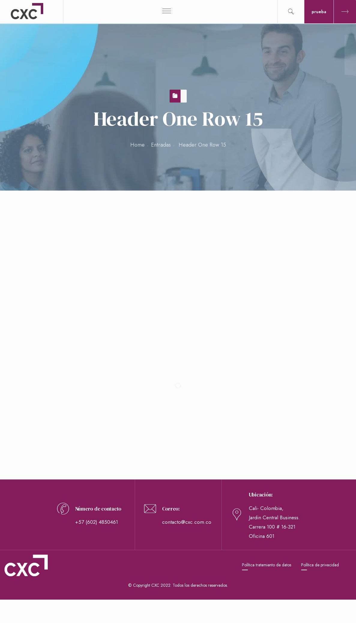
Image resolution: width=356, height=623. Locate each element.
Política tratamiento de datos (266, 565)
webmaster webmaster (51, 252)
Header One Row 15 (53, 212)
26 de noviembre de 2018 (56, 239)
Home (137, 145)
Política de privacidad (320, 565)
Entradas (161, 145)
